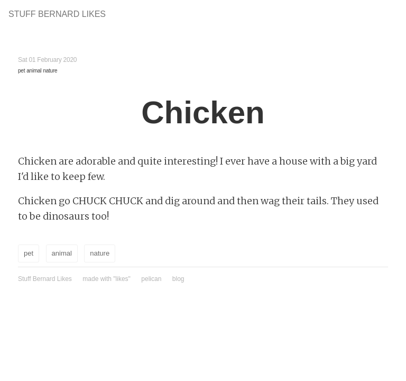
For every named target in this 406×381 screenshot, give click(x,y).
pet (21, 71)
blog (178, 279)
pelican (151, 279)
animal (33, 71)
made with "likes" (106, 279)
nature (50, 71)
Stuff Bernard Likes (57, 14)
